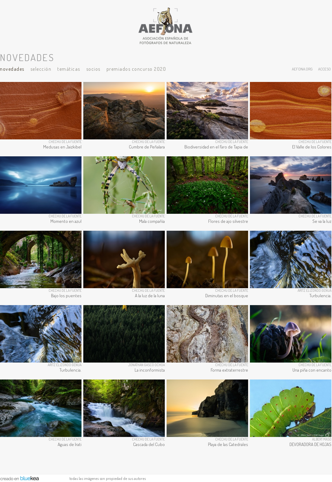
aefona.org (302, 68)
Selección (41, 69)
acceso (324, 68)
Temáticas (68, 69)
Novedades (12, 69)
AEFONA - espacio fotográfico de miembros (166, 25)
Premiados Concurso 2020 (136, 69)
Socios (93, 69)
